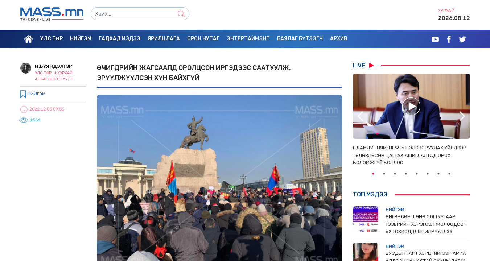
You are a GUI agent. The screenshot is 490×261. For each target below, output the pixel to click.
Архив (338, 39)
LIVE (363, 65)
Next (462, 116)
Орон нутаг (203, 39)
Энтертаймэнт (248, 39)
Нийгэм (80, 39)
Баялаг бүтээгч (300, 39)
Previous (360, 116)
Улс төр (51, 39)
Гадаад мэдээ (119, 39)
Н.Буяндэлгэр (53, 66)
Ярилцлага (164, 39)
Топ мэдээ (370, 194)
